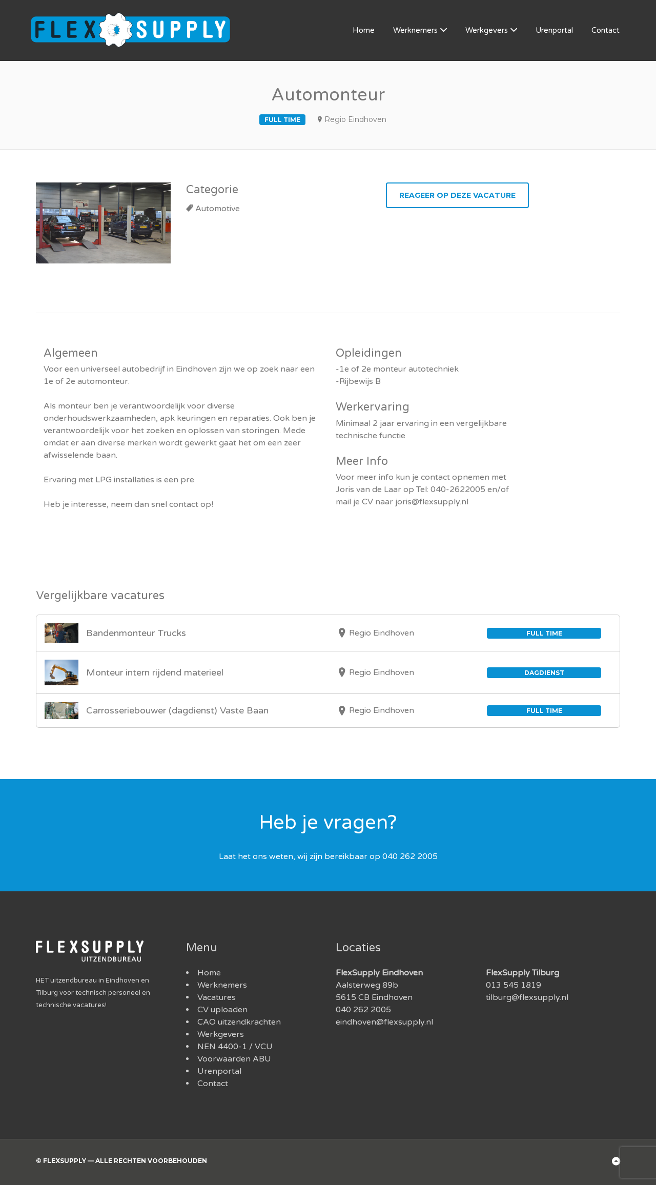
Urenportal (554, 30)
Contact (605, 30)
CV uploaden (222, 1010)
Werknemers (415, 30)
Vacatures (216, 997)
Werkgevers (486, 30)
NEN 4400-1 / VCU (235, 1046)
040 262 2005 (363, 1010)
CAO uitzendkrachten (239, 1022)
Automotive (217, 208)
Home (364, 30)
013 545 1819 (513, 985)
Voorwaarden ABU (234, 1059)
